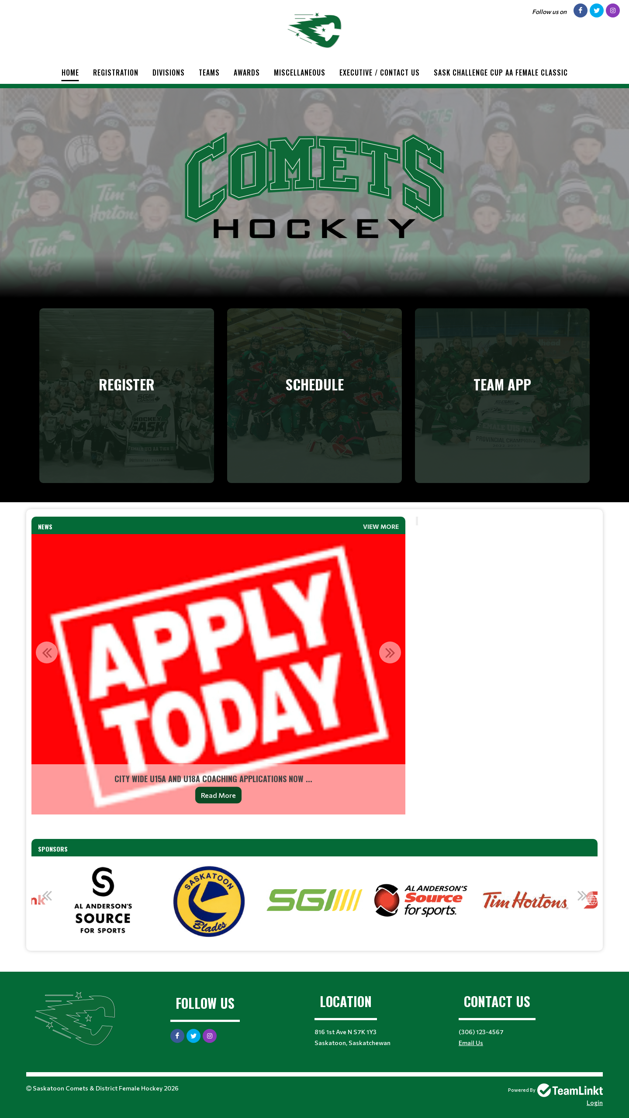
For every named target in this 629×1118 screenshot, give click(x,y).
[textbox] (218, 826)
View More (381, 526)
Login (595, 1102)
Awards (247, 72)
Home (70, 72)
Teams (209, 72)
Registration (115, 72)
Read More (218, 795)
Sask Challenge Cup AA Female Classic (501, 72)
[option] (218, 674)
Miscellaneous (299, 72)
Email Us (471, 1042)
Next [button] (390, 652)
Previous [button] (47, 652)
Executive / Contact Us (379, 72)
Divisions (168, 72)
